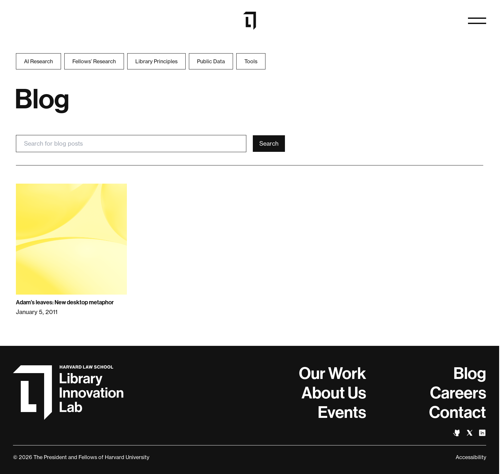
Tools (250, 61)
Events (342, 412)
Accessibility (471, 457)
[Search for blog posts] (131, 143)
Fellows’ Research (94, 61)
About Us (333, 393)
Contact (457, 412)
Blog (469, 373)
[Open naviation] (477, 21)
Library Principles (156, 61)
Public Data (211, 61)
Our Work (332, 373)
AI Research (38, 61)
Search (268, 143)
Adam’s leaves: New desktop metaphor (65, 302)
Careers (458, 393)
